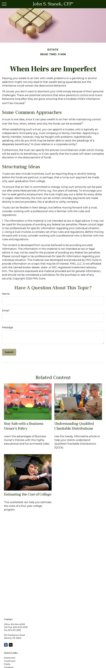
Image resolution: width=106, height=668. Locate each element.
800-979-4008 (20, 627)
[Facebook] (6, 645)
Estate (7, 664)
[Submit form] (9, 352)
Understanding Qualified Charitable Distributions (74, 426)
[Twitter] (11, 645)
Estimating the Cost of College (27, 494)
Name (6, 293)
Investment (9, 661)
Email (5, 310)
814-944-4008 (18, 624)
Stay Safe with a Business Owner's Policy (23, 426)
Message (7, 327)
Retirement (9, 658)
